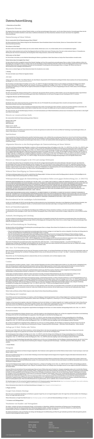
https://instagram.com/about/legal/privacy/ (52, 385)
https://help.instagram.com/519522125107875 (16, 382)
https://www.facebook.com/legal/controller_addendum (39, 374)
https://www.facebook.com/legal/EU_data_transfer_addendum (74, 381)
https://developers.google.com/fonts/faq (39, 397)
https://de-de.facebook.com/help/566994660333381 (39, 382)
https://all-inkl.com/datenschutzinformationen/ (22, 81)
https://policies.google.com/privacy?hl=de (77, 397)
